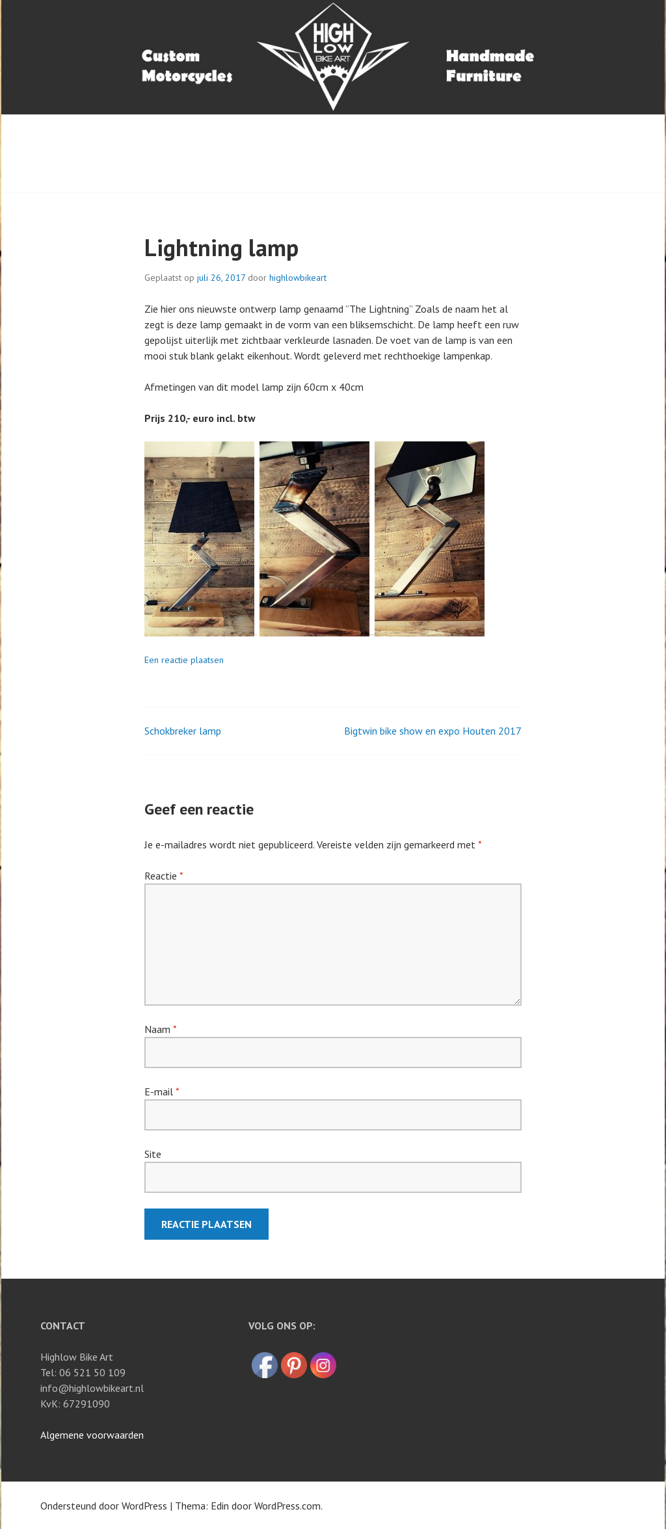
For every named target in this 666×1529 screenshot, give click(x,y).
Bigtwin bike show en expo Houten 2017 (433, 730)
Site (152, 1153)
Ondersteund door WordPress (103, 1505)
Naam (160, 1029)
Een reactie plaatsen (184, 660)
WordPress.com (287, 1505)
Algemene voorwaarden (92, 1434)
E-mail (161, 1091)
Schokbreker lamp (182, 730)
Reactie (163, 875)
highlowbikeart (297, 277)
